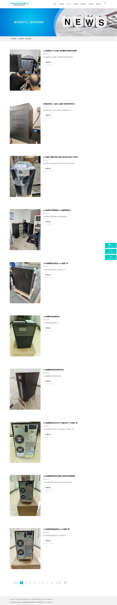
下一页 (58, 583)
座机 (110, 258)
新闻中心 (69, 4)
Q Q (110, 246)
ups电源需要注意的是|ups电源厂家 (55, 263)
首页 (55, 4)
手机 (110, 252)
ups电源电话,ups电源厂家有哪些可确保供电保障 (60, 51)
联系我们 (99, 4)
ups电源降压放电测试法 (51, 316)
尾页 (65, 583)
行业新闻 (21, 39)
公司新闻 (13, 39)
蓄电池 (77, 4)
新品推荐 (28, 39)
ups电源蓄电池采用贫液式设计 (53, 370)
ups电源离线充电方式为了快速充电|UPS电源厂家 (60, 423)
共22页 (15, 583)
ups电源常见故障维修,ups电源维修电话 (56, 210)
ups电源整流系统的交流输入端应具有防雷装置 (59, 476)
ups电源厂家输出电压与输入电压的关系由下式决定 (60, 157)
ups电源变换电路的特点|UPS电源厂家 (56, 529)
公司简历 (91, 4)
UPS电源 (62, 4)
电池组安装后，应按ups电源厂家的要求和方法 (59, 104)
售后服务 (83, 4)
